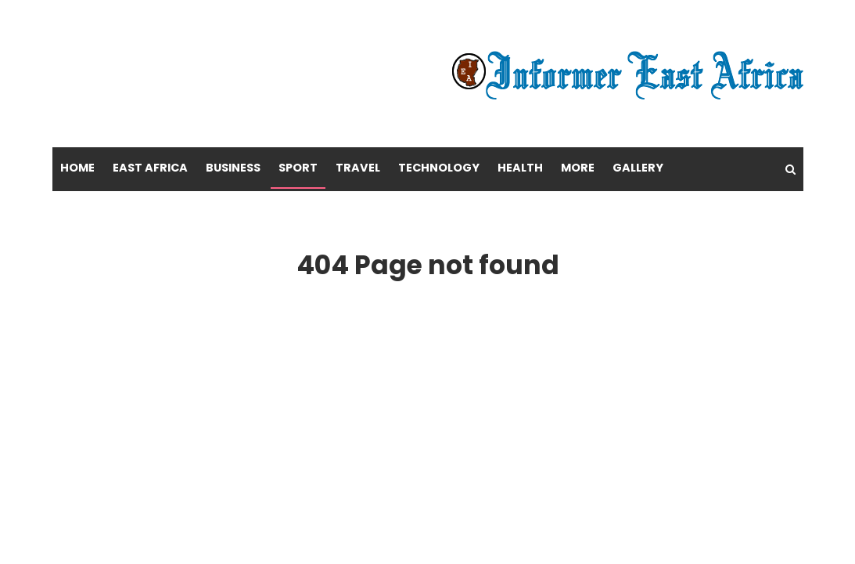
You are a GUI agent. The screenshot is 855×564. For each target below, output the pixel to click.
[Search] (790, 169)
